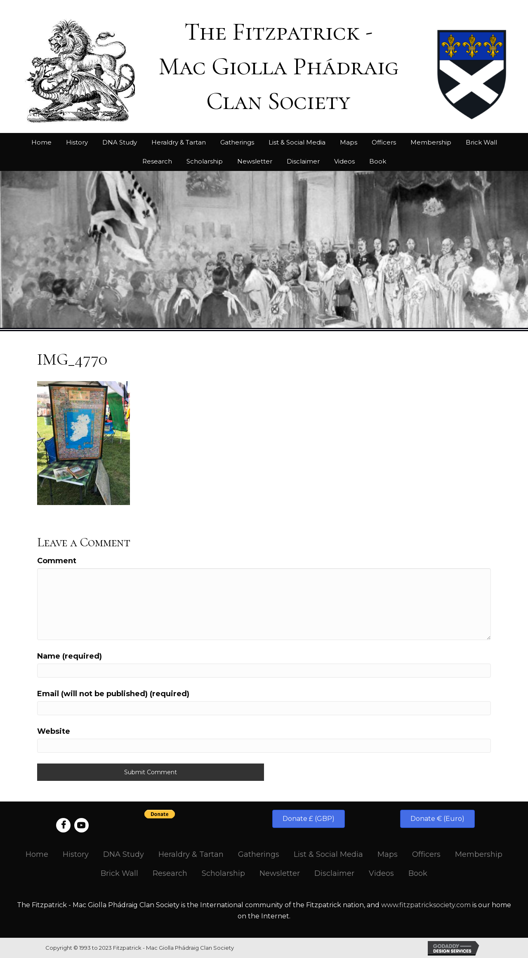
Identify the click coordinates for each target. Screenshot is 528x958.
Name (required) (69, 656)
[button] (308, 819)
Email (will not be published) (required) (113, 693)
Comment (56, 560)
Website (53, 731)
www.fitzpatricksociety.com (426, 905)
